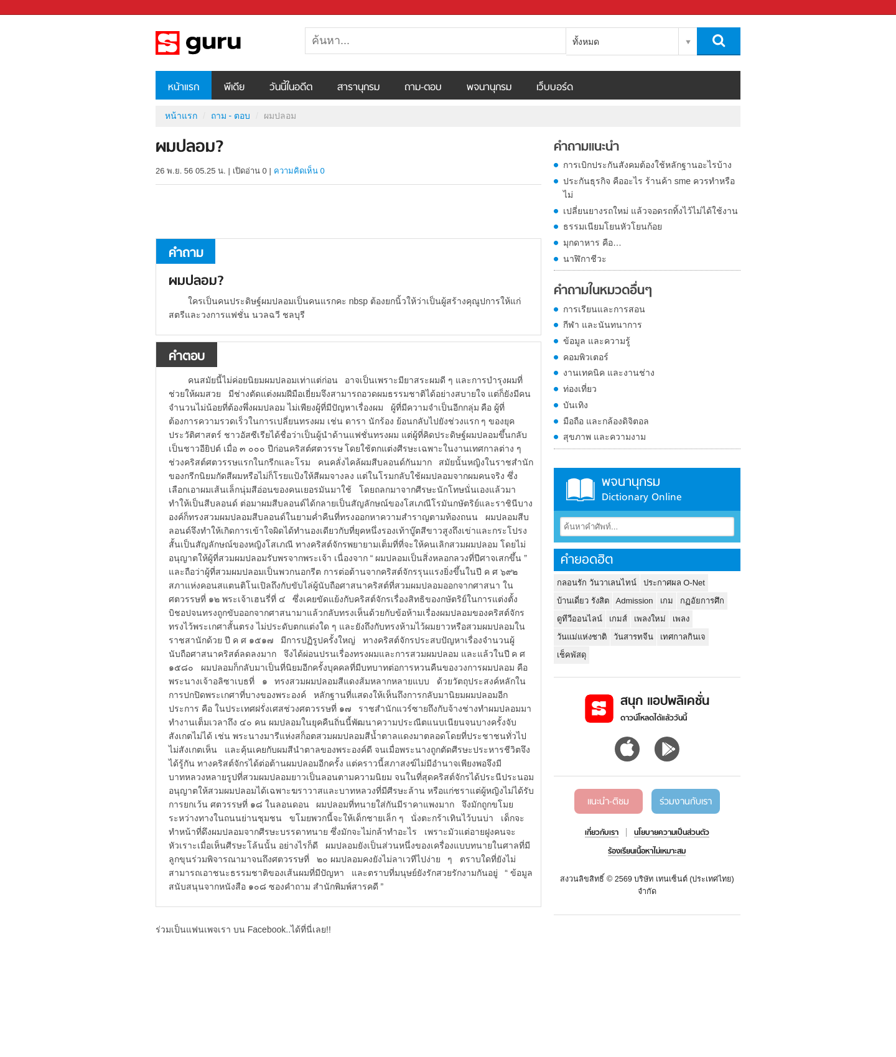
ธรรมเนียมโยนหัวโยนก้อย (612, 226)
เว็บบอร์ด (554, 88)
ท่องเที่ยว (580, 389)
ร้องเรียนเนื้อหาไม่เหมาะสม (647, 851)
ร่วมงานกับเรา (686, 801)
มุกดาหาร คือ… (592, 243)
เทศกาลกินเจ (683, 636)
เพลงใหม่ (650, 618)
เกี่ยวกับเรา (601, 833)
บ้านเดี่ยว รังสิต (583, 600)
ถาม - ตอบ (230, 116)
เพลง (681, 618)
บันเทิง (575, 405)
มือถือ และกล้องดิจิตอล (606, 421)
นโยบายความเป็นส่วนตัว (671, 833)
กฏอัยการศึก (702, 600)
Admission (634, 600)
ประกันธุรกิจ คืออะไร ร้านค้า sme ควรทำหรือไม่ (649, 188)
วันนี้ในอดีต (290, 88)
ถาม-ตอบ (423, 88)
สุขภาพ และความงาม (604, 437)
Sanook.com (37, 8)
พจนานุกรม (489, 88)
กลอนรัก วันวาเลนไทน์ (597, 582)
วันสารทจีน (633, 636)
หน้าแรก (183, 88)
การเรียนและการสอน (604, 309)
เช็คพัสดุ (571, 654)
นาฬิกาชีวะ (585, 259)
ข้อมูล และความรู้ (596, 341)
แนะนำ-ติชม (608, 801)
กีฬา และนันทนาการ (602, 325)
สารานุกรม (358, 88)
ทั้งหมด (585, 42)
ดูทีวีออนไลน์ (579, 618)
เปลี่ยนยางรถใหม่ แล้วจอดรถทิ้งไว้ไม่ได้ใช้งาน (650, 211)
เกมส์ (618, 618)
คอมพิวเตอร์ (586, 357)
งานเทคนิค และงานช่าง (609, 373)
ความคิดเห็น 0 (299, 170)
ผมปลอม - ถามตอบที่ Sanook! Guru (221, 43)
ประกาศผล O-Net (674, 582)
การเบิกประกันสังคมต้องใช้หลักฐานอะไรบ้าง (647, 165)
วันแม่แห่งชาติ (582, 636)
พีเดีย (234, 88)
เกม (666, 600)
